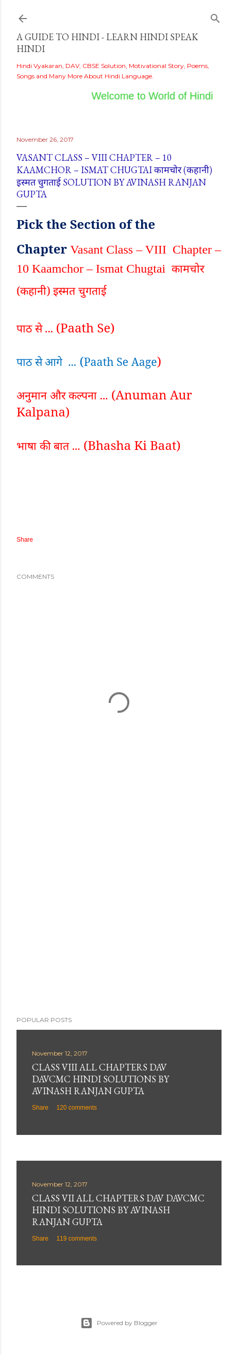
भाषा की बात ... (48, 445)
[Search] (215, 16)
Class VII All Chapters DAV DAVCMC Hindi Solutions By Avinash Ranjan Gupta (118, 1210)
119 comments (76, 1238)
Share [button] (24, 539)
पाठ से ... (36, 328)
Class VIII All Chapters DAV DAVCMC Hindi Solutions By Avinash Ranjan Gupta (100, 1079)
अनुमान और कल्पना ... (62, 395)
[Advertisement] (119, 918)
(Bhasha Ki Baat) (130, 445)
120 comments (76, 1107)
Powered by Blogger (119, 1323)
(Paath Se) (85, 327)
